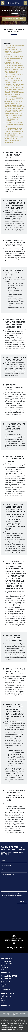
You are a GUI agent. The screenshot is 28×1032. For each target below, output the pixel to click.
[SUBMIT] (22, 901)
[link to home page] (14, 3)
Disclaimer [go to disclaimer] (17, 1015)
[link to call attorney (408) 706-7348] (2, 3)
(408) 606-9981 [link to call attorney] (6, 978)
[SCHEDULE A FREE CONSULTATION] (14, 19)
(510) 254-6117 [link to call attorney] (6, 996)
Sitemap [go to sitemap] (10, 1015)
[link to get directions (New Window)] (11, 966)
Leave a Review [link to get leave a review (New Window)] (5, 972)
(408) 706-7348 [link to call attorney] (6, 961)
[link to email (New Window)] (14, 943)
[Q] (14, 58)
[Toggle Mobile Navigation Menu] (25, 3)
